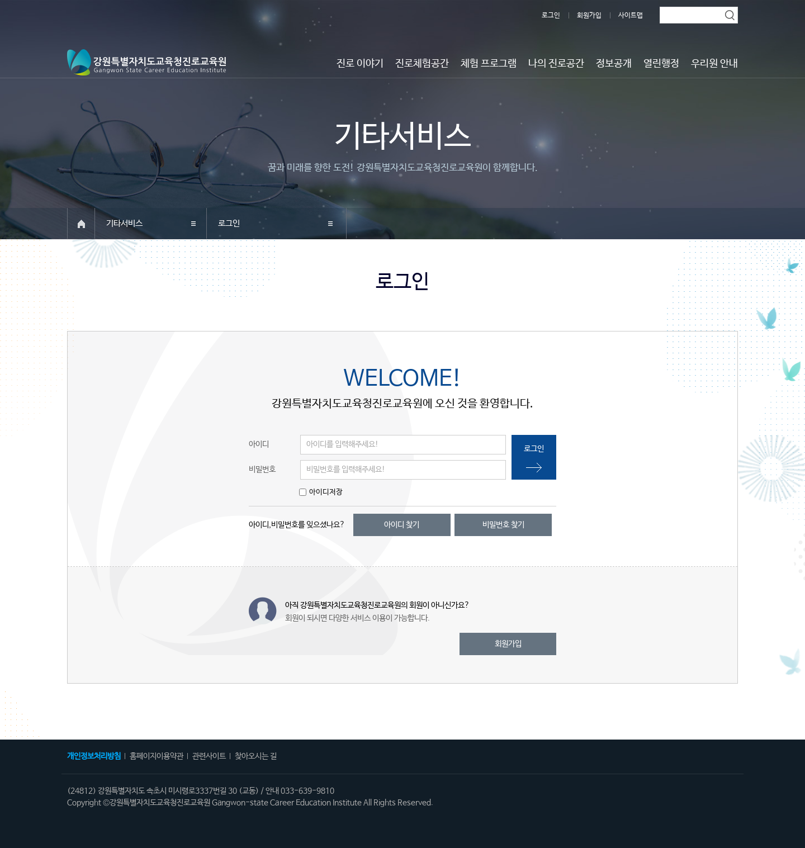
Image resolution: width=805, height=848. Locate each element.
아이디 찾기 (401, 524)
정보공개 (614, 63)
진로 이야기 (360, 63)
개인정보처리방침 (94, 756)
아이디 (259, 444)
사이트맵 (630, 16)
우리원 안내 (714, 63)
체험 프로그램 (489, 63)
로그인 (551, 16)
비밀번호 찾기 (503, 524)
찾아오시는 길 (256, 756)
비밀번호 (262, 469)
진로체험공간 (422, 63)
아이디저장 (326, 492)
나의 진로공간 (556, 63)
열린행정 (661, 63)
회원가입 (589, 16)
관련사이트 (209, 756)
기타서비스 (124, 223)
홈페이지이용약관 (156, 756)
